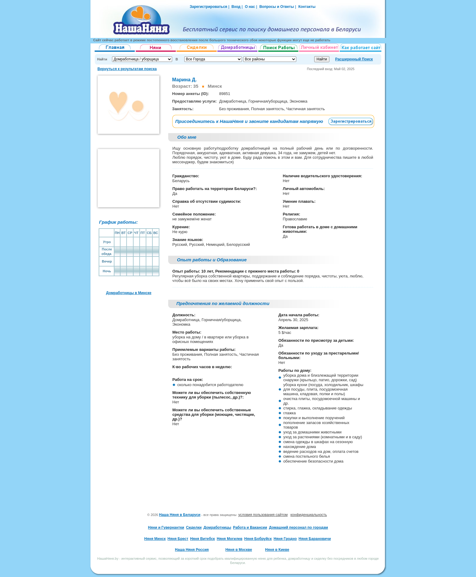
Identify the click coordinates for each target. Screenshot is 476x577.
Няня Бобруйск (258, 539)
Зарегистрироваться (208, 7)
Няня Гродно (285, 539)
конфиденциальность (309, 515)
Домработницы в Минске (128, 293)
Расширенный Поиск (354, 59)
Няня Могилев (229, 539)
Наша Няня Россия (192, 550)
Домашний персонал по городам (298, 527)
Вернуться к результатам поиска (127, 69)
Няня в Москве (238, 550)
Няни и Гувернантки (166, 527)
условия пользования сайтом (263, 515)
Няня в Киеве (277, 550)
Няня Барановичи (315, 539)
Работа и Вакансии (250, 527)
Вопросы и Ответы (276, 7)
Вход (235, 7)
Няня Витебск (202, 539)
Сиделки (194, 527)
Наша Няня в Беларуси (180, 515)
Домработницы (217, 527)
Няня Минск (155, 539)
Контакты (307, 7)
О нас (250, 7)
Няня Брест (178, 539)
